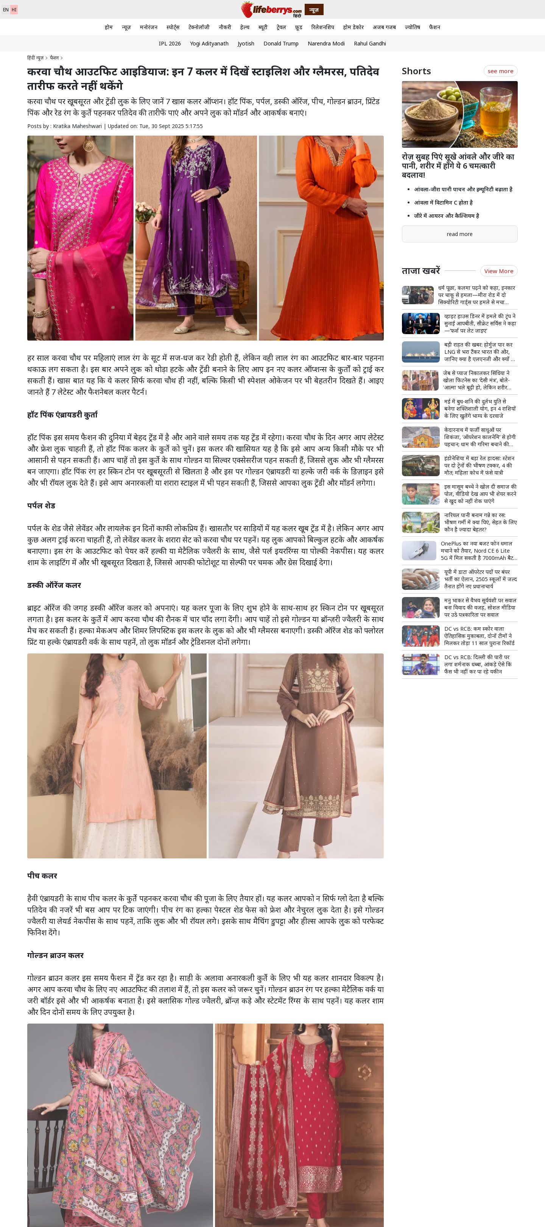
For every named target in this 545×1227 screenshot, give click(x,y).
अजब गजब (384, 27)
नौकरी (225, 27)
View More (499, 271)
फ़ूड (298, 27)
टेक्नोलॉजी (199, 27)
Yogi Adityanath (209, 43)
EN (6, 9)
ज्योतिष (412, 27)
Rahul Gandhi (370, 43)
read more (460, 234)
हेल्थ (244, 27)
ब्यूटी (263, 27)
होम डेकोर (353, 27)
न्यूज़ (126, 27)
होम (109, 27)
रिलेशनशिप (322, 27)
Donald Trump (281, 43)
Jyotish (246, 43)
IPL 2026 (170, 43)
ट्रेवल (281, 27)
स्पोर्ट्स (173, 27)
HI (14, 9)
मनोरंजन (148, 27)
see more (501, 71)
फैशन (434, 27)
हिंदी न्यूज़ (35, 58)
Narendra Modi (326, 43)
